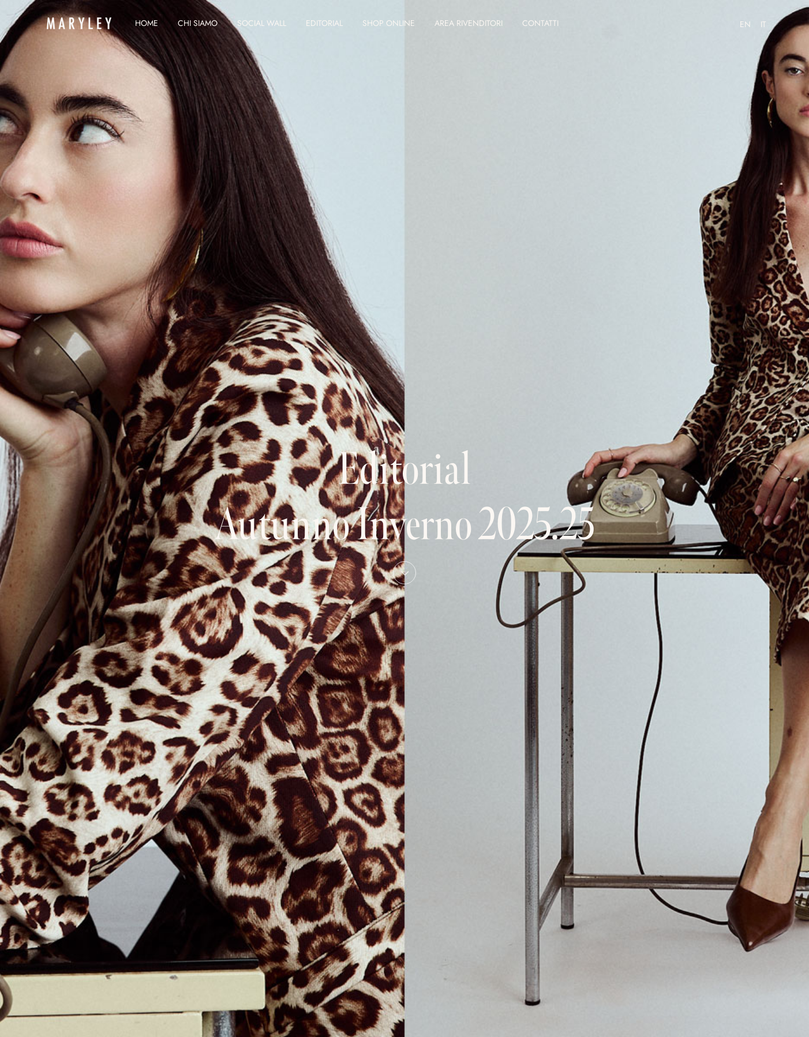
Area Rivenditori (469, 23)
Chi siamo (198, 23)
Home (146, 23)
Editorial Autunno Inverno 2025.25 (404, 509)
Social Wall (261, 23)
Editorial (324, 23)
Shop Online (388, 23)
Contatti (540, 23)
